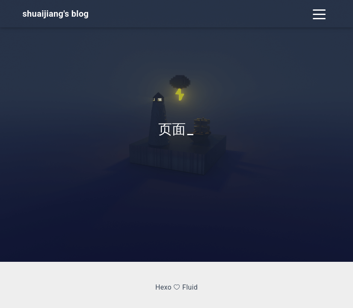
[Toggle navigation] (319, 14)
